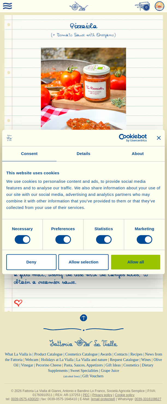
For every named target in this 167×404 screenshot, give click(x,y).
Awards (106, 354)
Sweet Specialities (84, 371)
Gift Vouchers (93, 376)
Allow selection (83, 262)
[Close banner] (159, 138)
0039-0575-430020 (24, 399)
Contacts (121, 354)
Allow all (135, 262)
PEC (86, 395)
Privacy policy (102, 395)
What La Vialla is (18, 354)
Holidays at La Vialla (57, 360)
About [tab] (138, 153)
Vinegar (27, 365)
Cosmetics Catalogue (81, 354)
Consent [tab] (29, 153)
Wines (146, 360)
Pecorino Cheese (48, 365)
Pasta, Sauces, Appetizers (83, 365)
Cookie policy (124, 395)
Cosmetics (131, 365)
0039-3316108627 (148, 399)
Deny (31, 262)
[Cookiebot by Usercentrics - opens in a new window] (123, 138)
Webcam (31, 360)
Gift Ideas (113, 365)
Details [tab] (83, 153)
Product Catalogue (48, 354)
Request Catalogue (124, 360)
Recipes (136, 354)
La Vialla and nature (91, 360)
